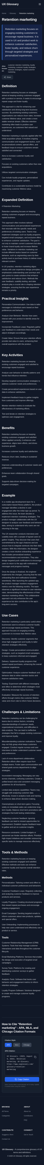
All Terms (5, 1111)
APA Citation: (10, 1051)
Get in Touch (28, 1135)
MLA (16, 1045)
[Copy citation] (35, 1057)
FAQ (25, 1120)
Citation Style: (10, 1040)
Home (4, 13)
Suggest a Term (7, 1135)
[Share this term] (7, 77)
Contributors (28, 1116)
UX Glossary (10, 4)
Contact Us (6, 1139)
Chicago (27, 1045)
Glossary (13, 13)
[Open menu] (39, 4)
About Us (27, 1111)
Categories (6, 1116)
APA (8, 1045)
